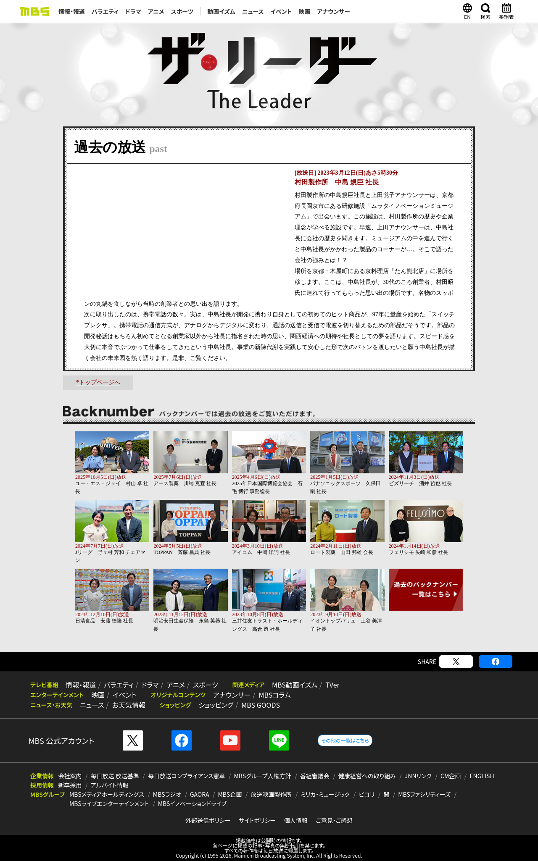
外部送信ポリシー (208, 820)
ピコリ (366, 794)
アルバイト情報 (110, 785)
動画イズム (221, 11)
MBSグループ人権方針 (262, 776)
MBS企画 (230, 794)
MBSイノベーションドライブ (192, 803)
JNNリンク (418, 776)
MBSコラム (270, 695)
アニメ (156, 11)
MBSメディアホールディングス (106, 794)
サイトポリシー (257, 820)
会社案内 (70, 776)
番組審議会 (315, 776)
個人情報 (296, 820)
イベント (281, 11)
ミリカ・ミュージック (325, 794)
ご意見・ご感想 (334, 820)
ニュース (253, 11)
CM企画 (450, 776)
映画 (304, 11)
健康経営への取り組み (367, 776)
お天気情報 (126, 705)
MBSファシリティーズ (424, 794)
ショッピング (212, 705)
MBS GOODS (256, 705)
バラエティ (105, 11)
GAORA (199, 794)
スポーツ (182, 11)
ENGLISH (481, 776)
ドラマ (133, 11)
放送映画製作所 (271, 794)
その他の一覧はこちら (345, 740)
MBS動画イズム (287, 685)
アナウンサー (333, 11)
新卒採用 (70, 785)
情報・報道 (71, 11)
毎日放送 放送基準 (115, 776)
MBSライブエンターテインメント (109, 803)
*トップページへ (98, 382)
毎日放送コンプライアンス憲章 (186, 776)
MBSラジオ (167, 794)
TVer (324, 685)
